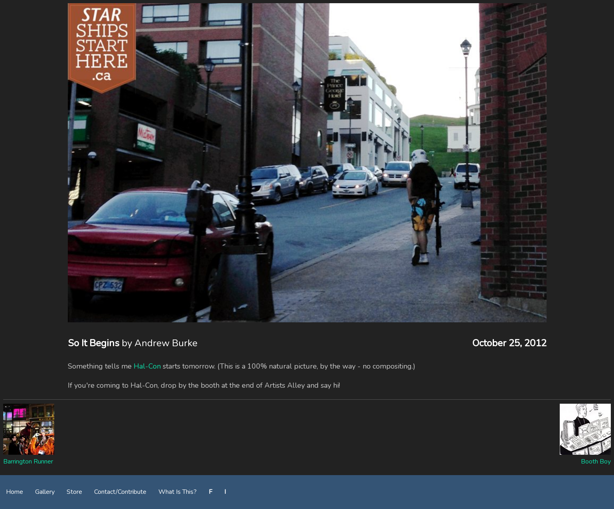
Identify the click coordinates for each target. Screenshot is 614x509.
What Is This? (177, 491)
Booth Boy (596, 461)
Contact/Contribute (120, 491)
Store (74, 491)
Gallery (45, 491)
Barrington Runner (28, 461)
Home (14, 491)
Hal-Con (147, 366)
